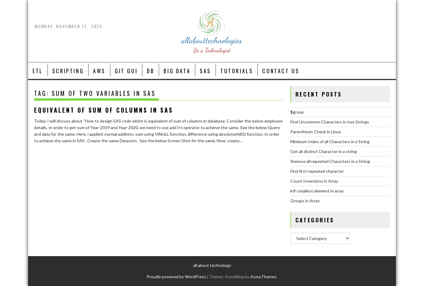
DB (150, 71)
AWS (99, 71)
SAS (205, 71)
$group (297, 111)
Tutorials (236, 71)
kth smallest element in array (317, 190)
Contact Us (280, 71)
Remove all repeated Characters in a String (330, 161)
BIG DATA (177, 71)
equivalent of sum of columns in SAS (103, 109)
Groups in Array (305, 200)
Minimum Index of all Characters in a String (330, 141)
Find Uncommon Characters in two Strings (329, 121)
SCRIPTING (68, 71)
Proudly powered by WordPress (176, 276)
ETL (38, 71)
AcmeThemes (263, 276)
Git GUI (126, 71)
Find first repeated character (317, 171)
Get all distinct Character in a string (323, 151)
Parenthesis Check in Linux (315, 131)
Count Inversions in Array (314, 180)
